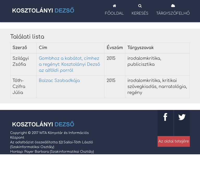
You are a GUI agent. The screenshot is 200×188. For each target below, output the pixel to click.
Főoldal (114, 9)
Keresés (140, 9)
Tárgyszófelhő (173, 9)
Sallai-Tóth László (78, 142)
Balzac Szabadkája (59, 80)
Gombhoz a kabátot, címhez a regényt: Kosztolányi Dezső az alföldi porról (69, 64)
